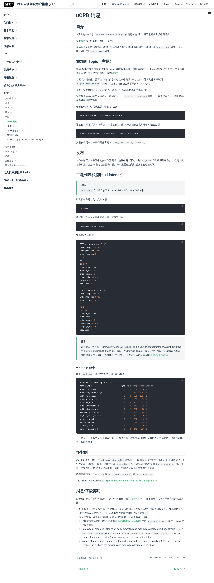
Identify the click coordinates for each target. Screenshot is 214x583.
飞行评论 (137, 503)
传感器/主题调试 (159, 357)
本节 (116, 73)
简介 (6, 14)
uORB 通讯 (12, 121)
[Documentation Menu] (167, 4)
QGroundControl (121, 4)
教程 (83, 40)
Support (179, 4)
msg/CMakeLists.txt (130, 525)
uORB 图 (11, 126)
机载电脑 (83, 573)
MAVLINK (155, 4)
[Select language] (205, 4)
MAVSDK (139, 4)
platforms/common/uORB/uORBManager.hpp (132, 485)
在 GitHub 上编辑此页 (87, 562)
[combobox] (85, 4)
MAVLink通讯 (13, 135)
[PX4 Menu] (105, 4)
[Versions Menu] (191, 4)
